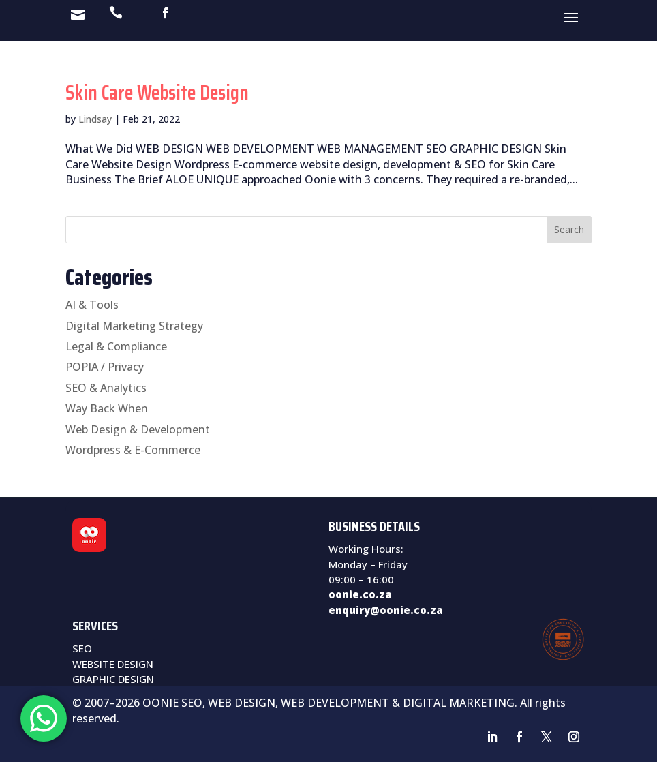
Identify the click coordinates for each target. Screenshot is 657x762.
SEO (82, 648)
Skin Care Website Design (157, 92)
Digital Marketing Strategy (134, 325)
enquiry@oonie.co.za (385, 610)
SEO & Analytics (106, 387)
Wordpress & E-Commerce (132, 449)
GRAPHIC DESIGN (113, 679)
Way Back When (106, 408)
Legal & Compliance (116, 346)
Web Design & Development (137, 429)
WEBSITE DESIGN (112, 664)
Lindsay (95, 118)
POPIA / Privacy (104, 366)
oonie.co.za (360, 594)
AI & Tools (92, 304)
